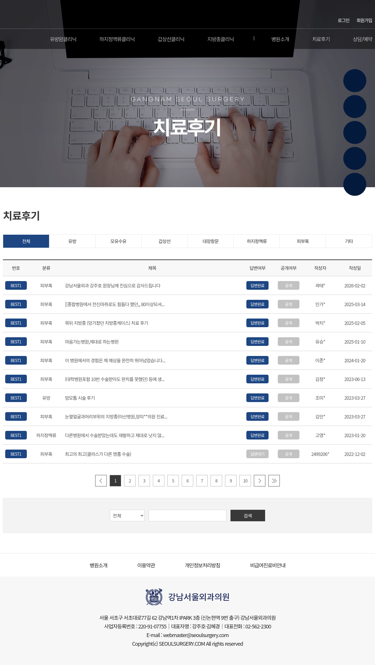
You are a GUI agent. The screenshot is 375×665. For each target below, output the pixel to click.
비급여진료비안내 (267, 565)
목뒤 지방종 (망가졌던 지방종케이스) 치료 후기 (106, 323)
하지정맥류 (257, 241)
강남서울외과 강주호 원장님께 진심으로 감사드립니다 (112, 285)
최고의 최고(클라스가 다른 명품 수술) (98, 454)
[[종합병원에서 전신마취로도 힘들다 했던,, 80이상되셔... (114, 304)
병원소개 (280, 39)
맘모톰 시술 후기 (80, 398)
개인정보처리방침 (202, 565)
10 (245, 481)
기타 (349, 241)
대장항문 (210, 241)
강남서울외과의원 (188, 14)
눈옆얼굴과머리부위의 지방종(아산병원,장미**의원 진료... (116, 416)
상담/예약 (362, 39)
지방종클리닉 (220, 39)
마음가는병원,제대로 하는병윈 (92, 341)
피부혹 (303, 241)
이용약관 (146, 565)
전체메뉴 (7, 39)
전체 (26, 241)
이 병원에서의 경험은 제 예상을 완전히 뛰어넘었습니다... (115, 360)
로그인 (343, 20)
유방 (72, 241)
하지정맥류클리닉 (117, 39)
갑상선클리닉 (171, 39)
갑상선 (164, 241)
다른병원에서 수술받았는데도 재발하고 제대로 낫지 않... (114, 435)
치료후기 (321, 39)
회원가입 (364, 20)
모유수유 (118, 241)
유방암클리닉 (63, 39)
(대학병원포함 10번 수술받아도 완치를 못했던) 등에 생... (114, 379)
